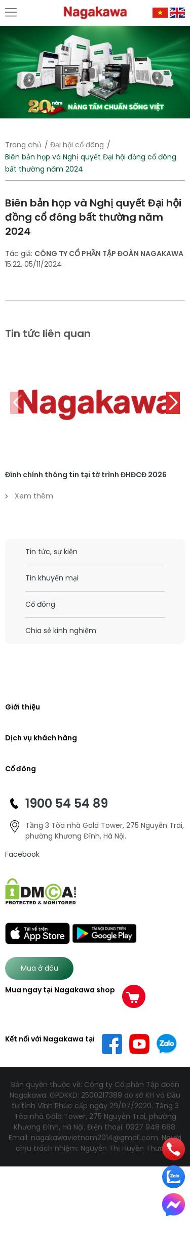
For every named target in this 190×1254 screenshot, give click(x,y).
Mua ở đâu (39, 968)
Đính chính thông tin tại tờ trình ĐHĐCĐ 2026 (86, 475)
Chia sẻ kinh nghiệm (60, 630)
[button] (173, 403)
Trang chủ (23, 145)
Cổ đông (40, 604)
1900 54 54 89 (66, 803)
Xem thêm (29, 496)
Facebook (22, 854)
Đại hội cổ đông (77, 145)
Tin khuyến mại (52, 578)
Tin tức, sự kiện (51, 552)
